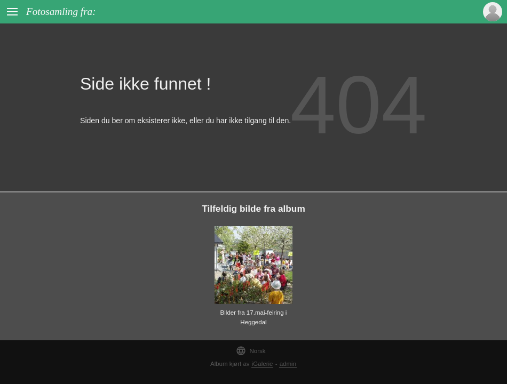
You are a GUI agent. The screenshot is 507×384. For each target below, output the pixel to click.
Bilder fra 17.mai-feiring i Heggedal (253, 317)
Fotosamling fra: (61, 11)
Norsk (250, 351)
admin (288, 364)
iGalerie (262, 364)
